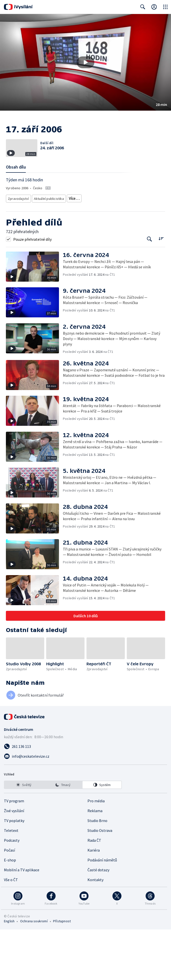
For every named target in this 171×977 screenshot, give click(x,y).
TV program (14, 848)
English (9, 968)
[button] (85, 62)
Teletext (11, 877)
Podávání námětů (102, 907)
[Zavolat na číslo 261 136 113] (85, 794)
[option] (23, 832)
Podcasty (11, 887)
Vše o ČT (11, 927)
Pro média (96, 848)
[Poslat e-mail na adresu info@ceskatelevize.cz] (85, 804)
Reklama (94, 858)
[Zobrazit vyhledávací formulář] (142, 7)
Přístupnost (62, 968)
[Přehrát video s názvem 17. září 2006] (85, 62)
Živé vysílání (14, 858)
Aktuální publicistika (47, 247)
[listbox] (63, 832)
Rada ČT (94, 887)
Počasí (9, 897)
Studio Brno (97, 868)
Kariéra (93, 897)
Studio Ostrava (99, 877)
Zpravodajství (18, 247)
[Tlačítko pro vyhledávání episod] (149, 286)
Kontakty (95, 927)
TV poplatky (14, 868)
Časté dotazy (98, 917)
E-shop (10, 907)
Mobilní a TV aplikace (21, 917)
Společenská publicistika (84, 247)
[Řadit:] (161, 286)
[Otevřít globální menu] (165, 7)
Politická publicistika (121, 247)
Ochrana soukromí (34, 968)
